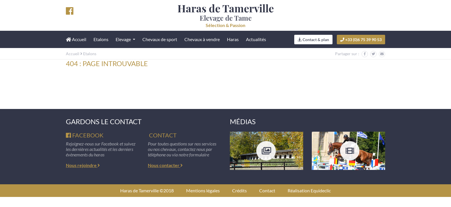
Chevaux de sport (159, 39)
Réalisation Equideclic (309, 190)
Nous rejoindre (83, 165)
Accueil (72, 53)
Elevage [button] (124, 39)
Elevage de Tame (225, 15)
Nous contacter (165, 165)
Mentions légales (203, 190)
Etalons (100, 39)
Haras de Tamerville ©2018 (147, 190)
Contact (267, 190)
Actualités (256, 39)
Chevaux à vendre (202, 39)
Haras (233, 39)
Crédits (239, 190)
